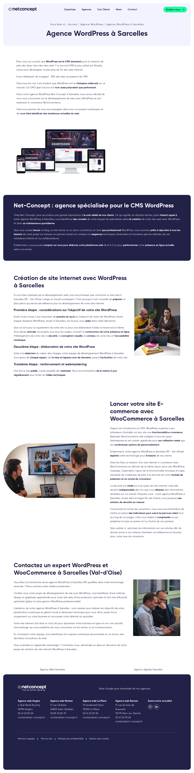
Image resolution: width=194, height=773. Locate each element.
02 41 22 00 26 (25, 713)
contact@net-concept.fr (31, 717)
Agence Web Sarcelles (52, 669)
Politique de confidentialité (71, 738)
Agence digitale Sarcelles (148, 669)
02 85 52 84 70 (58, 713)
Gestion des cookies (99, 738)
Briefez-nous (173, 9)
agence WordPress (46, 608)
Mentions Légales (26, 738)
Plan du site (46, 738)
